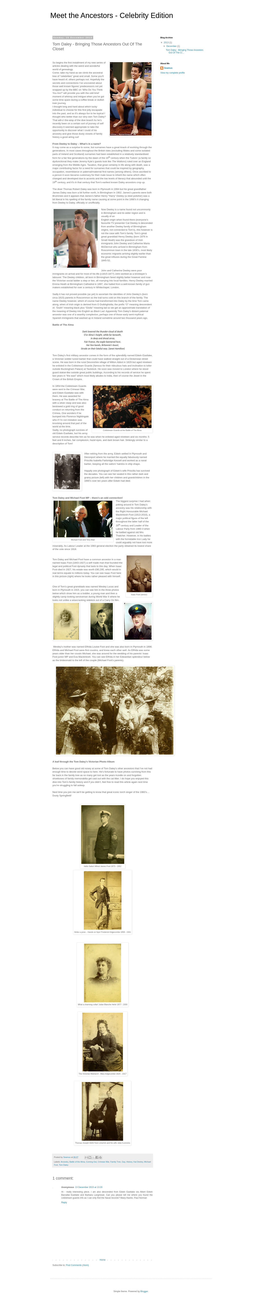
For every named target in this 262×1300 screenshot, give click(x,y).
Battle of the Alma (77, 1162)
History (129, 1162)
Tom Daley (63, 1165)
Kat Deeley (138, 1162)
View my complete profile (172, 72)
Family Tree (115, 1162)
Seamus (168, 68)
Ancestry (64, 1162)
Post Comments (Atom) (77, 1265)
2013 (166, 42)
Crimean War (103, 1162)
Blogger (144, 1291)
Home (102, 1260)
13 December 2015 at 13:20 (88, 1187)
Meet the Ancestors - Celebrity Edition (111, 15)
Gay (123, 1162)
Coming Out (91, 1162)
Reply (64, 1202)
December (171, 46)
